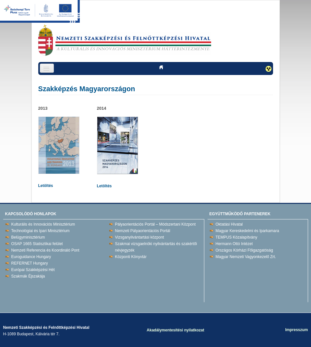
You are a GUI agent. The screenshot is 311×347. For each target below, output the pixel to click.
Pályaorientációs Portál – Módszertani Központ (155, 224)
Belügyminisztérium (28, 237)
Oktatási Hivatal (229, 224)
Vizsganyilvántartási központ (139, 237)
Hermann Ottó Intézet (234, 244)
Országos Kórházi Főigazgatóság (244, 250)
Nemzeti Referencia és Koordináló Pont (45, 250)
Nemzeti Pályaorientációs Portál (142, 231)
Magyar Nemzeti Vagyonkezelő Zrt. (246, 256)
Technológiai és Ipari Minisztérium (40, 231)
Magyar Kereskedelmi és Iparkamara (247, 231)
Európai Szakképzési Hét (33, 269)
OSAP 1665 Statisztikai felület (37, 244)
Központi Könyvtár (131, 256)
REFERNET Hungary (29, 263)
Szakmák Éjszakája (28, 276)
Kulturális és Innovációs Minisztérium (43, 224)
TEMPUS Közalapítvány (236, 237)
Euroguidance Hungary (31, 256)
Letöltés (45, 185)
